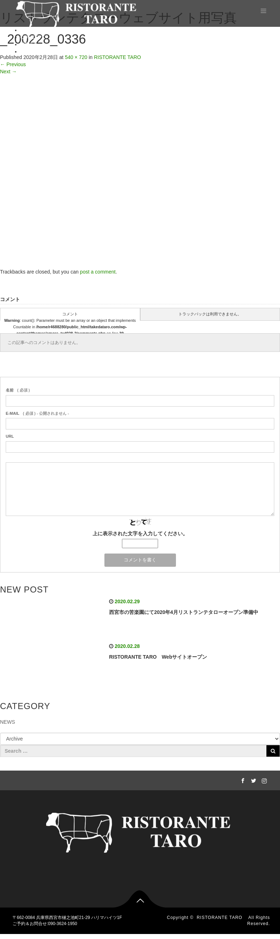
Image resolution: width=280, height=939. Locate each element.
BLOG (27, 51)
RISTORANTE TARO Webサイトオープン (158, 657)
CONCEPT (32, 37)
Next (8, 71)
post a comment (98, 272)
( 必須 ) (18, 390)
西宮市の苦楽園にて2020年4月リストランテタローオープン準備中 (183, 612)
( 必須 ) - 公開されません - (37, 413)
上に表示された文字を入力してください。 (140, 533)
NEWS (7, 722)
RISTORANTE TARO (222, 917)
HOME (27, 30)
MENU (27, 44)
